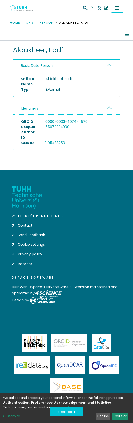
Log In (99, 8)
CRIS (30, 23)
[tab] (66, 66)
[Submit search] (85, 7)
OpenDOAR (70, 365)
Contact (22, 225)
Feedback (66, 411)
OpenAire (104, 365)
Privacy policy (27, 254)
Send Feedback (28, 234)
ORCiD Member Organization (69, 342)
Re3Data (32, 365)
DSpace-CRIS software (48, 287)
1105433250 (55, 142)
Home (15, 23)
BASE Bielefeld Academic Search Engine (66, 387)
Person (47, 23)
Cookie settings (28, 244)
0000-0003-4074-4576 (66, 121)
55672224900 (57, 126)
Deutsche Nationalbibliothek (34, 342)
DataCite (101, 343)
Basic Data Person (37, 65)
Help (92, 8)
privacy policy (62, 407)
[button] (106, 8)
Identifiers (29, 108)
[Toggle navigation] (117, 8)
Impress (22, 263)
